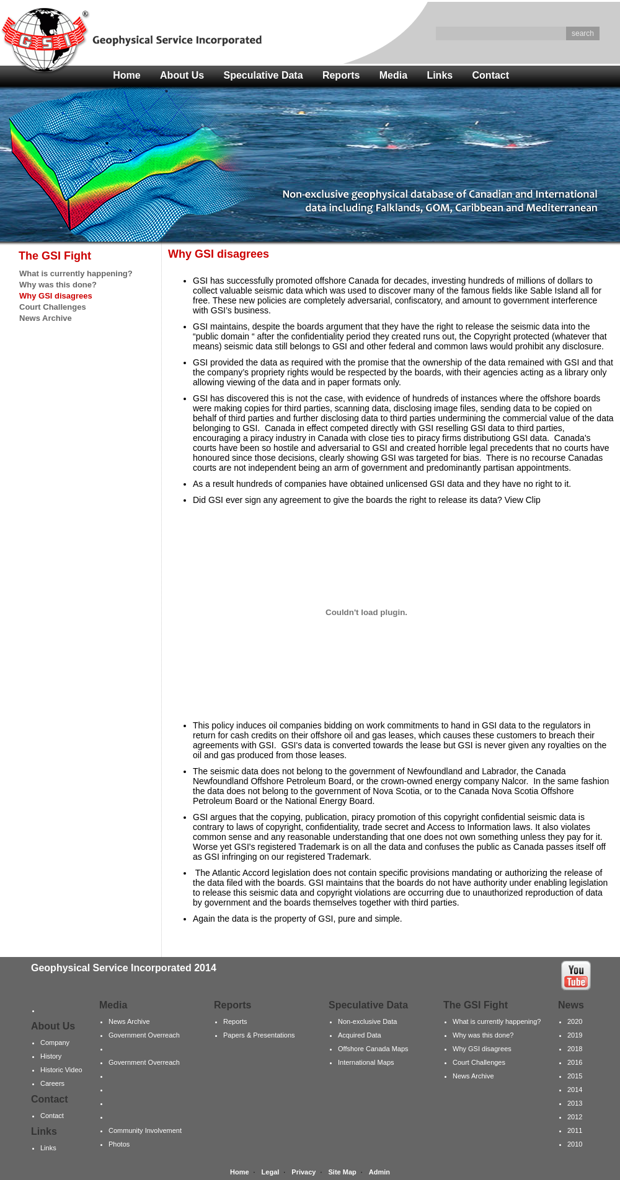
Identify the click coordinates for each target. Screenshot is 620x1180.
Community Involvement (145, 1130)
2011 (574, 1130)
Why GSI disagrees (482, 1048)
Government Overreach (144, 1035)
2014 (574, 1089)
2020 (574, 1021)
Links (440, 75)
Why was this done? (58, 284)
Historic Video (61, 1069)
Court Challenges (52, 307)
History (50, 1056)
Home (126, 75)
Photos (119, 1144)
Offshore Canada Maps (373, 1048)
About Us (182, 75)
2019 (574, 1035)
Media (393, 75)
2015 (574, 1076)
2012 (574, 1117)
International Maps (366, 1062)
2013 (574, 1103)
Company (54, 1042)
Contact (491, 75)
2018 (574, 1048)
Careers (52, 1083)
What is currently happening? (76, 273)
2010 (574, 1144)
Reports (341, 75)
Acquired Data (359, 1035)
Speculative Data (263, 75)
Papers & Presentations (259, 1035)
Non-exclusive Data (367, 1021)
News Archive (45, 318)
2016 (574, 1062)
